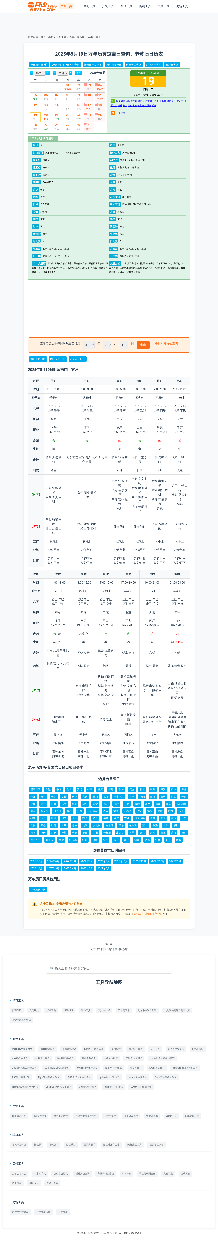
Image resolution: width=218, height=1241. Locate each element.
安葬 (144, 105)
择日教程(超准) (38, 64)
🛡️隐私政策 (120, 949)
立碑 (126, 818)
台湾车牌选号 (61, 1115)
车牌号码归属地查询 (86, 1115)
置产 (144, 825)
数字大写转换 (43, 1212)
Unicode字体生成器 (87, 1068)
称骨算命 (34, 1183)
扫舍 (84, 818)
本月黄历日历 (38, 359)
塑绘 (84, 803)
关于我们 (95, 949)
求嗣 (149, 101)
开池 (110, 789)
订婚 (157, 839)
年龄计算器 (152, 1115)
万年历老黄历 (77, 37)
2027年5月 (87, 868)
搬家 (178, 839)
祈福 (145, 101)
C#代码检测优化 (87, 1086)
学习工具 (89, 6)
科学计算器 (110, 1115)
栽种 (130, 105)
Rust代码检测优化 (113, 1086)
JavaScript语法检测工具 (185, 1068)
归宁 (105, 839)
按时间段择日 (114, 64)
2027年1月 (175, 861)
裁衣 (69, 811)
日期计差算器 (131, 1115)
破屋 (32, 818)
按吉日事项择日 (93, 64)
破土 (139, 105)
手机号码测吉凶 (147, 1173)
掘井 (183, 789)
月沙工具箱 (47, 37)
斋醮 (152, 818)
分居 (74, 832)
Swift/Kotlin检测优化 (141, 1086)
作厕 (121, 789)
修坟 (116, 818)
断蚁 (163, 832)
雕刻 (183, 832)
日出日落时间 (19, 1115)
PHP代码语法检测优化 (79, 1077)
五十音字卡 (124, 1010)
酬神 (176, 825)
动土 (174, 101)
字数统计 (116, 1048)
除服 (149, 105)
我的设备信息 (89, 1058)
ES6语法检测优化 (21, 1077)
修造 (169, 101)
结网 (79, 811)
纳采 (118, 101)
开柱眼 (107, 832)
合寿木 (73, 839)
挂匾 (53, 803)
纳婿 (84, 825)
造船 (152, 832)
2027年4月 (70, 868)
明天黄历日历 (77, 359)
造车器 (134, 101)
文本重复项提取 (176, 1048)
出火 (159, 101)
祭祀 (140, 101)
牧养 (165, 825)
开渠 (64, 832)
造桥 (173, 832)
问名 (32, 832)
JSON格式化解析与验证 (162, 1058)
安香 (64, 825)
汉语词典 (51, 1010)
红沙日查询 (172, 64)
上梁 (183, 818)
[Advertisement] (109, 23)
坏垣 (43, 818)
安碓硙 (127, 811)
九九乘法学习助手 (147, 1010)
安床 (125, 105)
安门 (79, 789)
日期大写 (63, 1212)
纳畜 (105, 818)
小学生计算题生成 (21, 1019)
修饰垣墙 (181, 803)
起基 (163, 818)
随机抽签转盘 (19, 1144)
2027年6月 (104, 868)
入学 (74, 818)
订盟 (123, 101)
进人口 (180, 101)
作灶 (90, 789)
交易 (32, 803)
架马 (142, 832)
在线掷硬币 (89, 1144)
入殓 (134, 105)
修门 (115, 839)
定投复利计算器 (20, 1212)
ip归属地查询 (69, 1048)
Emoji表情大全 (157, 1068)
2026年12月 (157, 861)
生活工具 (126, 6)
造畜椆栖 (140, 818)
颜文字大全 (135, 1068)
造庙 (105, 811)
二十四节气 (40, 1173)
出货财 (120, 832)
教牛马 (133, 825)
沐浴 (139, 811)
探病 (168, 803)
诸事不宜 (35, 789)
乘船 (95, 839)
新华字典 (86, 1010)
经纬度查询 (40, 1115)
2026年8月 (87, 861)
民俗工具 (163, 6)
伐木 (105, 803)
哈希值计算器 (42, 1058)
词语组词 (68, 1010)
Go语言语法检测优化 (165, 1077)
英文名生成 (104, 1010)
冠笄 (32, 811)
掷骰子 (37, 1144)
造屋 (158, 803)
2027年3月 (53, 868)
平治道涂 (92, 811)
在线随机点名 (156, 1144)
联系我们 (107, 949)
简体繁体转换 (136, 1048)
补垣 (142, 789)
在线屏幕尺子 (192, 1115)
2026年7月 (70, 861)
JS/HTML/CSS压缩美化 (57, 1068)
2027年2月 (36, 868)
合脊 (84, 839)
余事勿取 (119, 796)
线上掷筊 (16, 1183)
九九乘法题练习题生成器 (177, 1010)
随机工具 (145, 6)
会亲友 (44, 811)
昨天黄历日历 (57, 359)
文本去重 (155, 1048)
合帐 (32, 825)
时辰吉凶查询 (133, 64)
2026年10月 (121, 861)
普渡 (126, 839)
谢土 (147, 803)
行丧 (32, 796)
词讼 (95, 803)
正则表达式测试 (134, 1058)
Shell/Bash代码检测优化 (58, 1086)
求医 (43, 832)
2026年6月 (53, 861)
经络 (121, 825)
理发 (116, 803)
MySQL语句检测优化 (49, 1077)
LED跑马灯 (171, 1115)
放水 (170, 811)
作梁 (48, 789)
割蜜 (61, 839)
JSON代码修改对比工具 (24, 1068)
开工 (168, 839)
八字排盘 (126, 1173)
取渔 (155, 825)
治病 (115, 811)
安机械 (96, 825)
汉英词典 (34, 1010)
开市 (118, 113)
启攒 (64, 796)
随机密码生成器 (65, 1058)
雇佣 (84, 832)
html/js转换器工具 (93, 1048)
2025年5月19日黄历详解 (65, 64)
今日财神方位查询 (166, 343)
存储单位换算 (111, 1058)
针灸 (53, 832)
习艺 (131, 832)
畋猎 (160, 811)
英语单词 (16, 1010)
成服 (154, 105)
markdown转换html (22, 1048)
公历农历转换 (38, 889)
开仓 (43, 825)
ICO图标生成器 (20, 1058)
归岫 (136, 839)
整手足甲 (35, 839)
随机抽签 (71, 1144)
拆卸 (164, 101)
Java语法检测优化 (137, 1077)
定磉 (95, 832)
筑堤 (131, 789)
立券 (123, 113)
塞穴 (100, 789)
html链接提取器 (113, 1068)
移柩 (74, 796)
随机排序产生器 (111, 1144)
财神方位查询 (153, 64)
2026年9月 (104, 861)
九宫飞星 (168, 1173)
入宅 (115, 105)
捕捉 (149, 811)
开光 (154, 101)
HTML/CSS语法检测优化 (25, 1086)
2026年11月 (139, 861)
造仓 (95, 818)
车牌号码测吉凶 (106, 1173)
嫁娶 (128, 101)
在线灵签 (185, 1173)
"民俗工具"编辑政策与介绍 (147, 913)
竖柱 (173, 818)
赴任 (74, 825)
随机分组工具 (134, 1144)
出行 (152, 796)
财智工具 (182, 6)
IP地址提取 (198, 1048)
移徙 (120, 105)
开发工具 (108, 6)
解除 (137, 803)
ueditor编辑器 (47, 1048)
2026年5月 (36, 861)
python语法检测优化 (109, 1077)
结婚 (147, 839)
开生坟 (49, 839)
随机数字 (53, 1144)
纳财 (53, 825)
